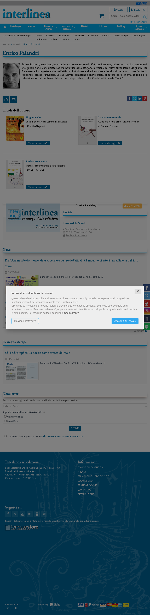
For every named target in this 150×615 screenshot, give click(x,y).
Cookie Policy (71, 313)
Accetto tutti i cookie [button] (125, 321)
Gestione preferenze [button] (25, 321)
